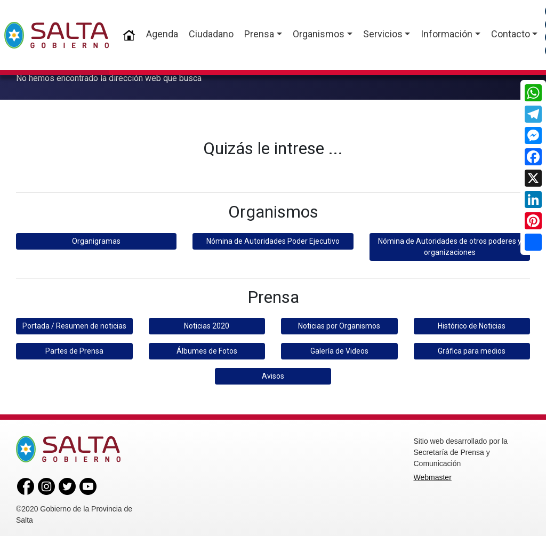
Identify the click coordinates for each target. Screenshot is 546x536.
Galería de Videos (339, 349)
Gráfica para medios (471, 349)
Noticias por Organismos (339, 323)
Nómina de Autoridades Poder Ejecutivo (273, 239)
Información (446, 33)
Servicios (383, 33)
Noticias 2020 (206, 323)
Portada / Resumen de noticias (74, 323)
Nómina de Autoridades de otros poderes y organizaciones (449, 244)
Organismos (318, 33)
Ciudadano (211, 33)
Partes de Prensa (74, 349)
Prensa (259, 33)
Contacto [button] (510, 33)
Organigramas (96, 239)
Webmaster (433, 475)
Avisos (273, 374)
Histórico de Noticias (471, 323)
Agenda (162, 33)
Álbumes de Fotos (206, 349)
